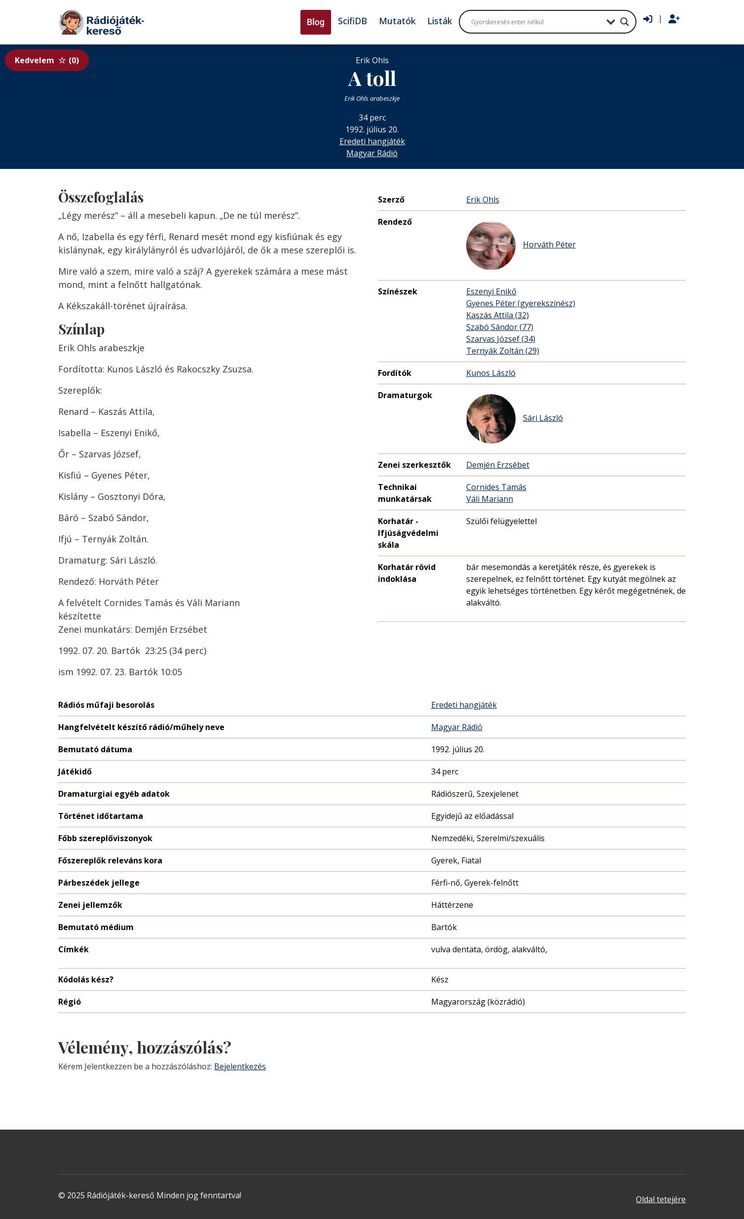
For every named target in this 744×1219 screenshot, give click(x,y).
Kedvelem (47, 60)
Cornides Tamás (496, 487)
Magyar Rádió (372, 153)
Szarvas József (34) (500, 338)
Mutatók (397, 21)
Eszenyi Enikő (491, 291)
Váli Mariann (489, 498)
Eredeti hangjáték (372, 141)
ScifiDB (352, 21)
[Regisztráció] (674, 19)
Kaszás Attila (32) (497, 315)
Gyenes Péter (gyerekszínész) (520, 303)
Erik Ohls (482, 199)
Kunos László (491, 372)
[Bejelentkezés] (647, 19)
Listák (439, 21)
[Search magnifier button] (625, 22)
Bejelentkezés (240, 1066)
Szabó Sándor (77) (499, 327)
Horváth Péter (521, 245)
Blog (316, 22)
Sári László (514, 419)
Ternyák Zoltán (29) (502, 350)
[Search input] (536, 22)
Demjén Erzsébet (497, 464)
